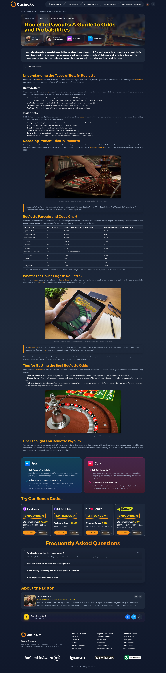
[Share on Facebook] (127, 617)
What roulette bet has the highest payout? (83, 552)
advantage (64, 280)
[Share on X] (133, 617)
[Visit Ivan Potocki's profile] (30, 601)
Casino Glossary (128, 646)
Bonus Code (43, 532)
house (36, 280)
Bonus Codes (72, 4)
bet (50, 145)
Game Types (127, 640)
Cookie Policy (101, 643)
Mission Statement (28, 641)
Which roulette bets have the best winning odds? (83, 563)
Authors (74, 643)
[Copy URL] (139, 617)
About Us (75, 637)
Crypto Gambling (91, 4)
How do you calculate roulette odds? (83, 577)
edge (41, 282)
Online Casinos (55, 4)
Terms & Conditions (103, 637)
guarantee (40, 370)
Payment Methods (129, 648)
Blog (33, 18)
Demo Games (110, 4)
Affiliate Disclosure (103, 646)
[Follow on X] (136, 597)
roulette (40, 80)
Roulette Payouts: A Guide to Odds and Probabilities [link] (56, 18)
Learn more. (63, 11)
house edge (33, 347)
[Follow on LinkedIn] (140, 597)
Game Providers (128, 637)
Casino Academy (128, 643)
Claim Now (29, 532)
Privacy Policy (101, 640)
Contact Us (75, 640)
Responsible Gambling (131, 4)
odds (82, 117)
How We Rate (76, 648)
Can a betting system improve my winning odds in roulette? (83, 570)
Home (27, 18)
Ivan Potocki (44, 596)
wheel (45, 350)
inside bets (138, 80)
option (47, 92)
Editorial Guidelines (78, 646)
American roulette (97, 147)
